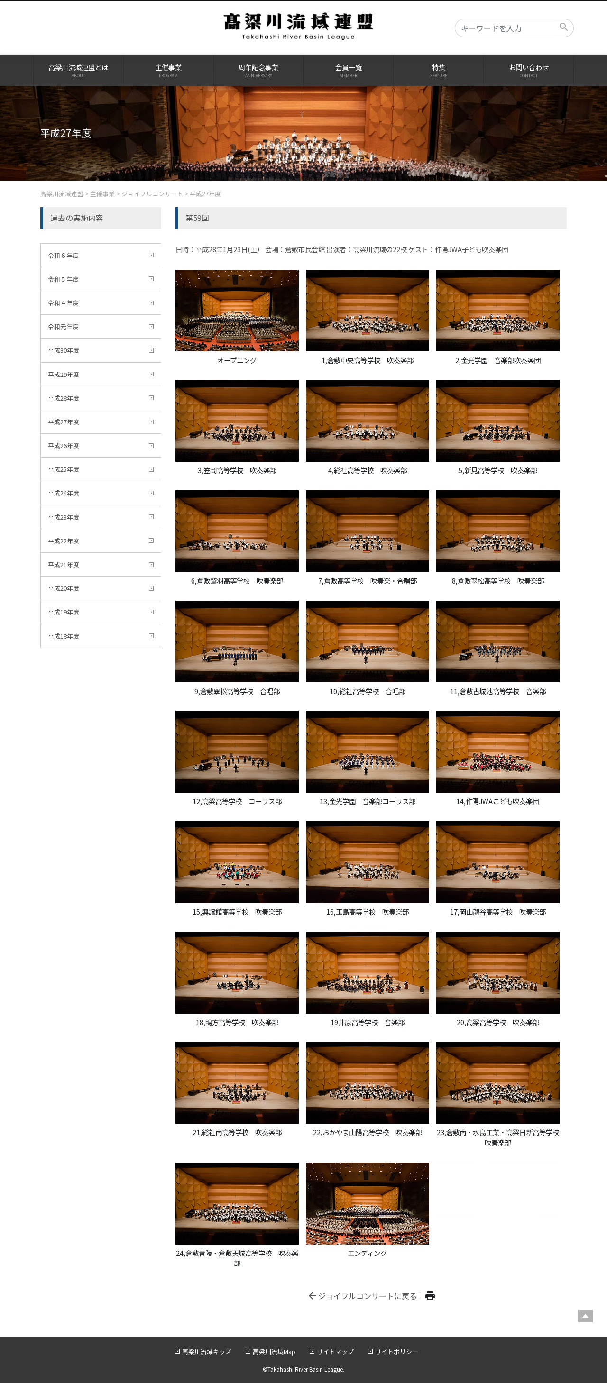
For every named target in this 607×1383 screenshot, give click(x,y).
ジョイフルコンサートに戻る (362, 1295)
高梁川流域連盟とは (78, 70)
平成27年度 (63, 421)
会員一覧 (348, 70)
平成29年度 (63, 374)
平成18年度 (63, 636)
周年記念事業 (258, 70)
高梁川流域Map (274, 1351)
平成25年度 (63, 469)
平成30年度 (63, 350)
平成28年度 (63, 398)
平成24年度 (63, 492)
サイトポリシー (396, 1351)
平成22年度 (63, 540)
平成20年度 (63, 588)
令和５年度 (63, 279)
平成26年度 (63, 445)
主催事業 (168, 70)
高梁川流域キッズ (206, 1351)
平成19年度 (63, 611)
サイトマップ (335, 1351)
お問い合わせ (528, 70)
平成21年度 (63, 564)
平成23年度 (63, 517)
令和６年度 (63, 255)
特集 (438, 70)
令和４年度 (63, 302)
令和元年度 (63, 326)
